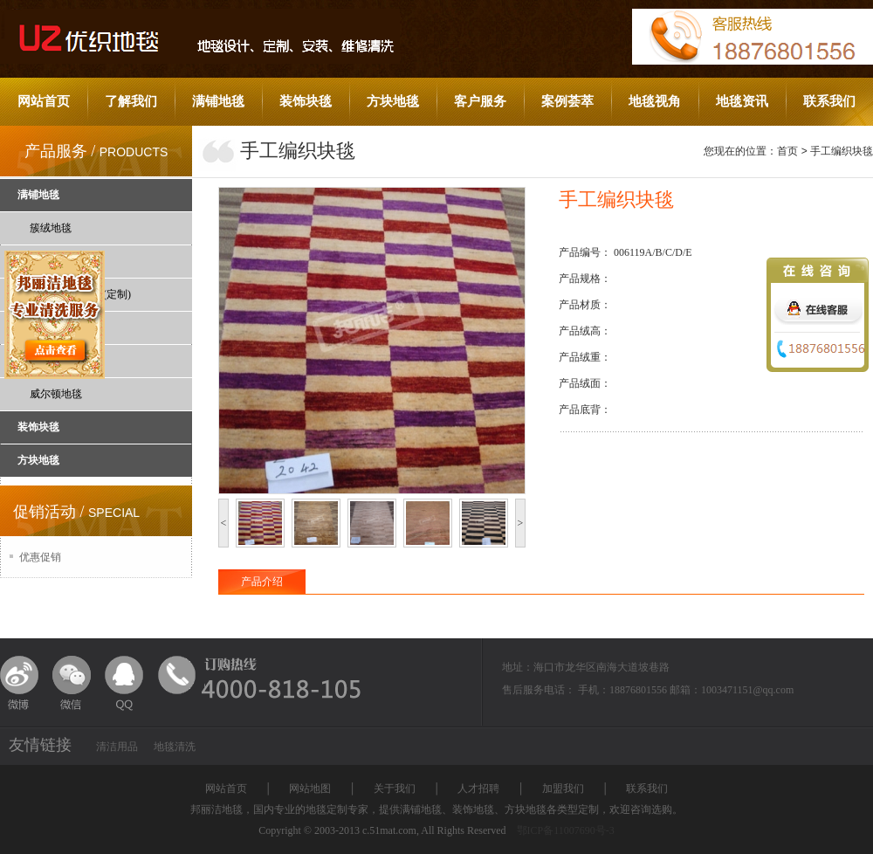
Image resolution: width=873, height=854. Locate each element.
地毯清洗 (175, 746)
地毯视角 (655, 101)
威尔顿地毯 (56, 394)
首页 (787, 151)
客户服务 (480, 101)
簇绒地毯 (51, 228)
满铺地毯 (218, 101)
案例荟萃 (567, 101)
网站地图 (310, 788)
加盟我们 (563, 788)
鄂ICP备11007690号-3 (566, 830)
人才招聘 (478, 788)
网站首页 (43, 101)
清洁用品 (117, 746)
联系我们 (829, 101)
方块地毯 (393, 101)
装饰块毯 (305, 101)
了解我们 (131, 101)
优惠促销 (40, 557)
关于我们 (395, 788)
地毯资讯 (742, 101)
